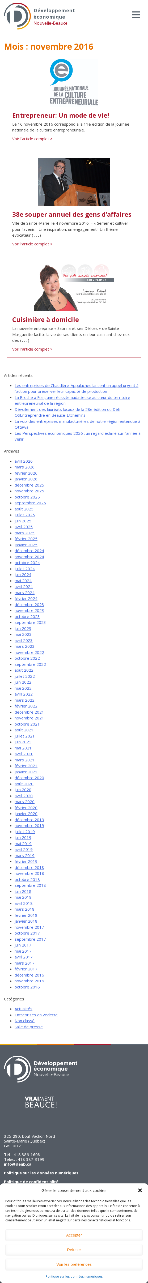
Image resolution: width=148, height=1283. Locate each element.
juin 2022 (23, 682)
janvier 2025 (26, 544)
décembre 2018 (29, 867)
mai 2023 (23, 634)
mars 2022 (25, 700)
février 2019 (26, 861)
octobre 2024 (27, 562)
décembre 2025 (29, 485)
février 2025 (26, 538)
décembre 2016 (29, 975)
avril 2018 (24, 903)
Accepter (74, 1235)
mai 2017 (23, 951)
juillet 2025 (25, 514)
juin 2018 (23, 891)
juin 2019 (23, 837)
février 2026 (26, 473)
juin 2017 (23, 945)
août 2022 (24, 670)
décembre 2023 (29, 604)
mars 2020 (25, 801)
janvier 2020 (26, 813)
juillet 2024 (25, 568)
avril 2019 (24, 849)
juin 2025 (23, 520)
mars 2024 (25, 592)
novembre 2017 (29, 927)
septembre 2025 (30, 502)
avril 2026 (24, 461)
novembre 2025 (29, 490)
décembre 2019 (29, 819)
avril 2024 (24, 586)
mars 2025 (25, 532)
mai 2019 (23, 843)
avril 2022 (24, 694)
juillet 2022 (25, 676)
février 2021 (26, 765)
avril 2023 (24, 640)
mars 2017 (25, 963)
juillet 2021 (25, 736)
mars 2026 (25, 467)
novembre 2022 (29, 652)
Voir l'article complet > (32, 138)
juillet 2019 (25, 831)
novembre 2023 (29, 610)
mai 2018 (23, 897)
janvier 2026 (26, 478)
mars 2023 (25, 646)
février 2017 (26, 968)
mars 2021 (25, 759)
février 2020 (26, 807)
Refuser (74, 1249)
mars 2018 (25, 909)
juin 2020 (23, 789)
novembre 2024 (29, 556)
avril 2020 (24, 795)
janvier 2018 (26, 921)
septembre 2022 (30, 664)
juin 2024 (23, 574)
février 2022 (26, 706)
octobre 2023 (27, 616)
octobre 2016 (27, 987)
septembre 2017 (30, 939)
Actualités (23, 1008)
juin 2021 (23, 741)
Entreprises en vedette (36, 1014)
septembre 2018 (30, 885)
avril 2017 (24, 957)
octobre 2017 (27, 933)
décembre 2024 (29, 550)
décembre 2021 (29, 712)
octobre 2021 (27, 724)
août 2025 (24, 509)
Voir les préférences (74, 1264)
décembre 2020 (29, 777)
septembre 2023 (30, 622)
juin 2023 (23, 628)
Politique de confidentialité (31, 1181)
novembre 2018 (29, 873)
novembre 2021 (29, 718)
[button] (140, 1190)
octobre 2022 (27, 658)
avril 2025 (24, 526)
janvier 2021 (26, 771)
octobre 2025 (27, 497)
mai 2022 (23, 688)
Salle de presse (29, 1026)
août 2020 (24, 783)
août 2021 (24, 729)
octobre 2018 (27, 879)
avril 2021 (24, 753)
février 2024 (26, 598)
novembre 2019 (29, 825)
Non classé (25, 1020)
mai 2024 (23, 580)
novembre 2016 (29, 980)
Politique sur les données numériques (74, 1276)
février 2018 (26, 915)
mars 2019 (25, 855)
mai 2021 (23, 748)
